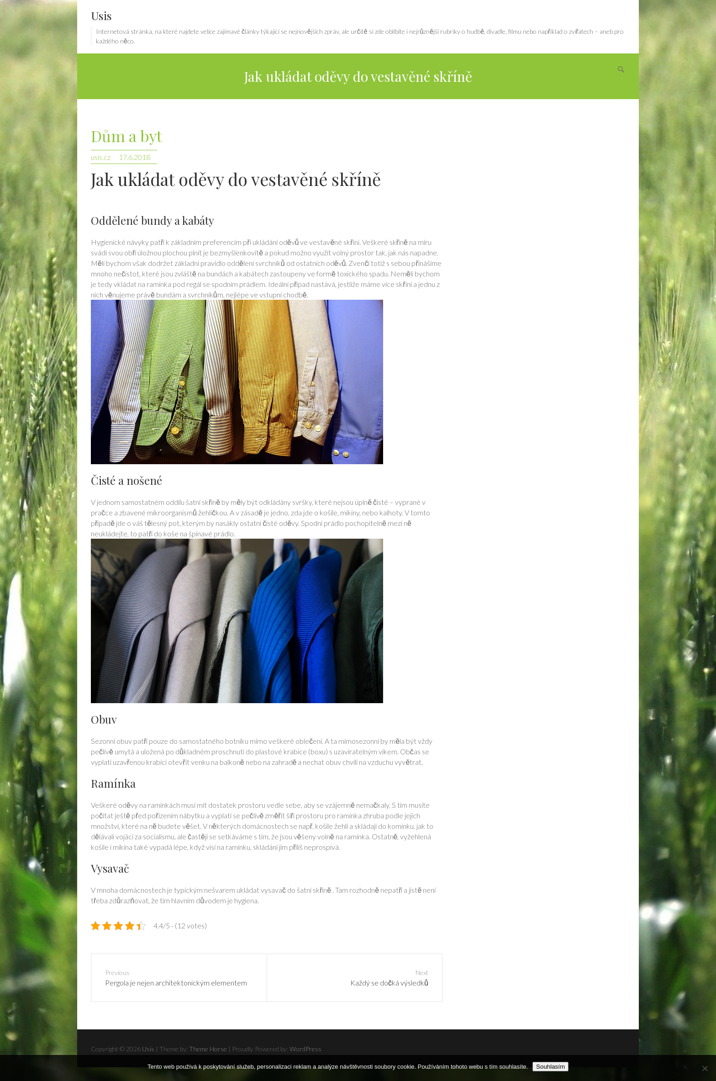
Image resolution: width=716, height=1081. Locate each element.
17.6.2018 (134, 157)
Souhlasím (550, 1066)
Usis (101, 15)
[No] (704, 1068)
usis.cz (101, 157)
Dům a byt (126, 136)
